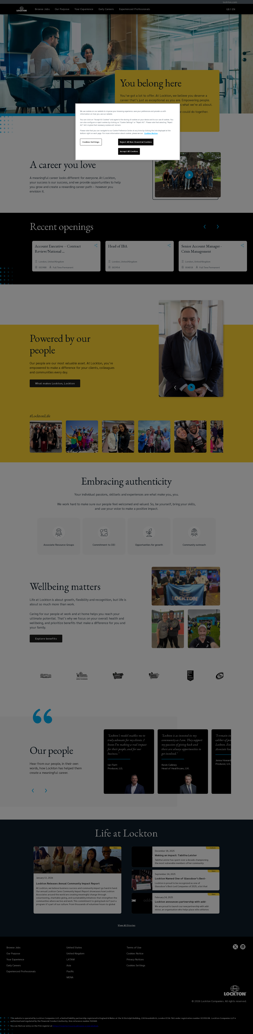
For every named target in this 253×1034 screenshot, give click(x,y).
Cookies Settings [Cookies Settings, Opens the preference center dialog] (90, 142)
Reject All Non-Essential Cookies (136, 142)
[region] (127, 131)
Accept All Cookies (129, 151)
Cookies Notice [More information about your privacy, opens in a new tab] (151, 133)
